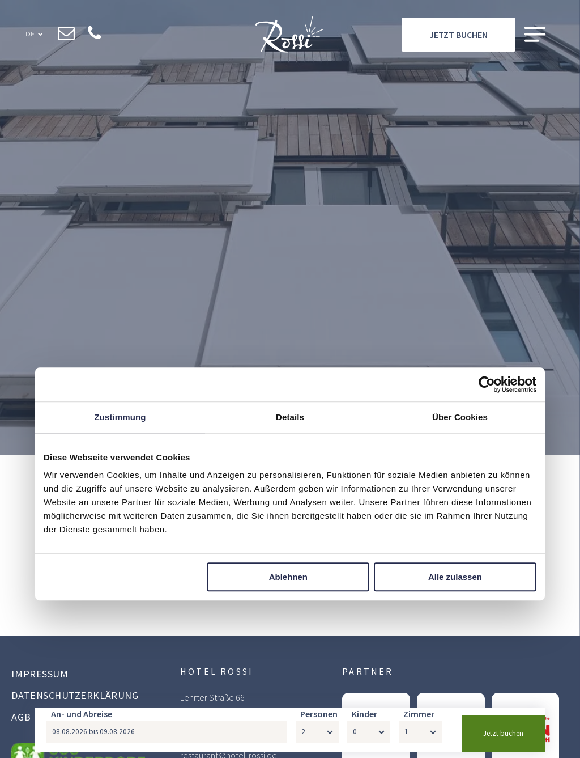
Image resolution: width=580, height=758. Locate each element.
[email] (66, 34)
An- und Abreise (81, 720)
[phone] (95, 34)
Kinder (364, 720)
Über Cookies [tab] (460, 417)
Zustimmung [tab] (120, 417)
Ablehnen (288, 577)
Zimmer (418, 720)
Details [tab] (290, 417)
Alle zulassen (455, 577)
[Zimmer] (420, 738)
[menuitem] (81, 675)
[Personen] (317, 738)
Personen (319, 720)
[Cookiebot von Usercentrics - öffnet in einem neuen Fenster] (486, 384)
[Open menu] (535, 35)
